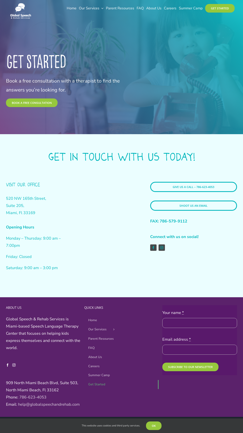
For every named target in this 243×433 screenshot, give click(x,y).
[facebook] (153, 247)
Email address (176, 339)
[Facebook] (7, 365)
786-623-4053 (32, 397)
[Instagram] (14, 365)
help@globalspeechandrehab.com (49, 404)
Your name (173, 312)
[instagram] (162, 247)
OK (154, 426)
